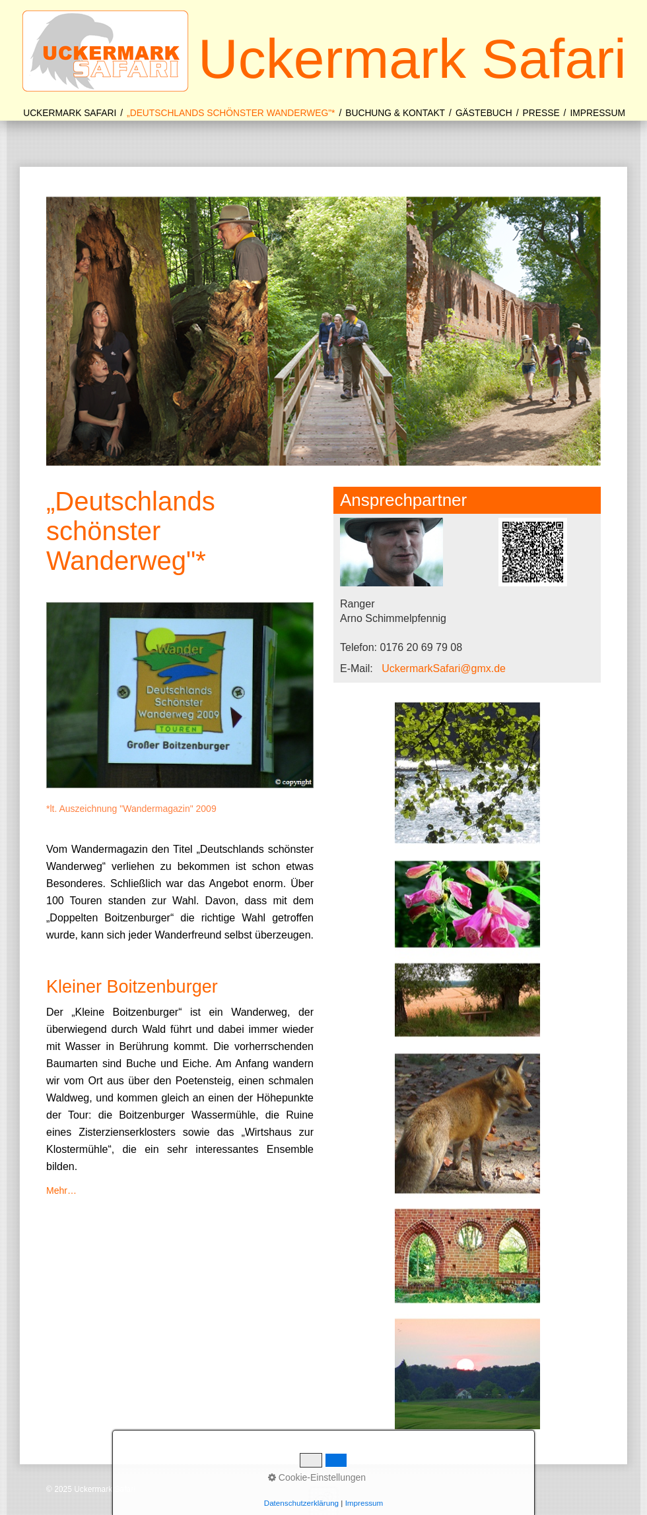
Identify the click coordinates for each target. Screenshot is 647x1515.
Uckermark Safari (412, 59)
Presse (541, 113)
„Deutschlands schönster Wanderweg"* (231, 113)
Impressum (597, 113)
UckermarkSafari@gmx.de (444, 668)
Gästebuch (484, 113)
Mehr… (61, 1190)
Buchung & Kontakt (395, 113)
